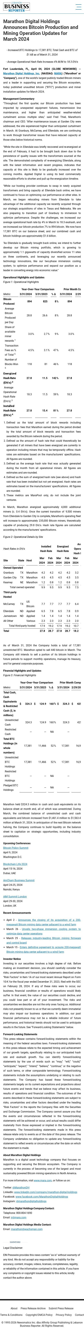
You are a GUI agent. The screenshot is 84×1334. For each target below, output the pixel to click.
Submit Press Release (61, 1308)
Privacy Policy (64, 1314)
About (14, 1308)
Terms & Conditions (11, 1314)
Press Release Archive (33, 1308)
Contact (79, 1314)
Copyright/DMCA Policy (39, 1314)
